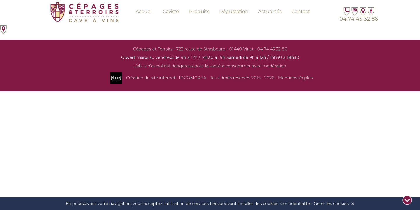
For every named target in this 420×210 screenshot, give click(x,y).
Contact (300, 11)
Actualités (269, 11)
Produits (199, 11)
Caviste (171, 11)
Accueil (144, 11)
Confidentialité (295, 203)
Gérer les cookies (331, 203)
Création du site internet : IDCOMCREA (166, 77)
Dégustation (233, 11)
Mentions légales (295, 77)
